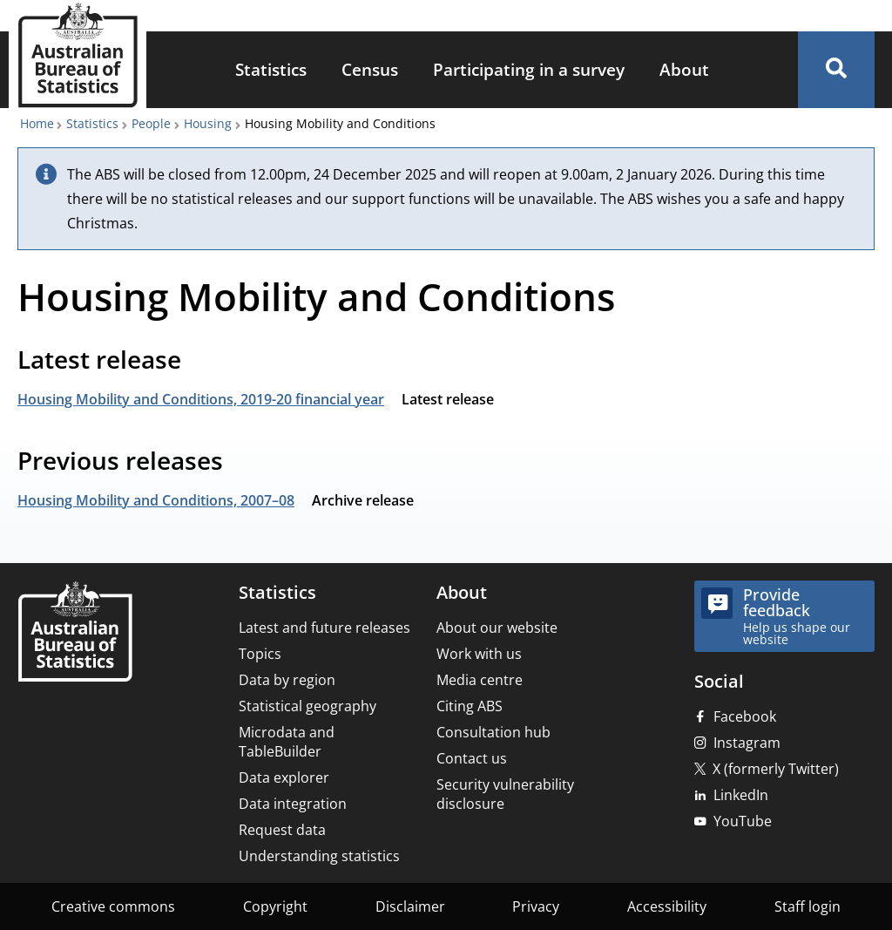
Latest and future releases (324, 627)
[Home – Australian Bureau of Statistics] (74, 633)
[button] (836, 69)
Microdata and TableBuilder (286, 742)
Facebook (744, 716)
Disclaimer (410, 906)
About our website (497, 627)
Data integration (293, 803)
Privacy (535, 906)
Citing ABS (469, 706)
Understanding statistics (319, 856)
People (151, 123)
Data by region (287, 679)
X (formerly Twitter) (776, 768)
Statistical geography (307, 706)
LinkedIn (740, 794)
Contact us (471, 758)
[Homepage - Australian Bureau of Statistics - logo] (77, 55)
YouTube (742, 821)
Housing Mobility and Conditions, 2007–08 (155, 500)
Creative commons (113, 906)
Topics (260, 653)
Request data (282, 829)
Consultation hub (493, 732)
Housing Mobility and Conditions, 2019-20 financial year (200, 399)
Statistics (271, 69)
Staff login (807, 906)
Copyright (275, 906)
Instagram (746, 742)
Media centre (479, 679)
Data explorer (284, 777)
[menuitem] (271, 70)
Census (369, 69)
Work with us (479, 653)
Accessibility (666, 906)
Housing (208, 123)
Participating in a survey (529, 69)
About (684, 69)
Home (37, 123)
